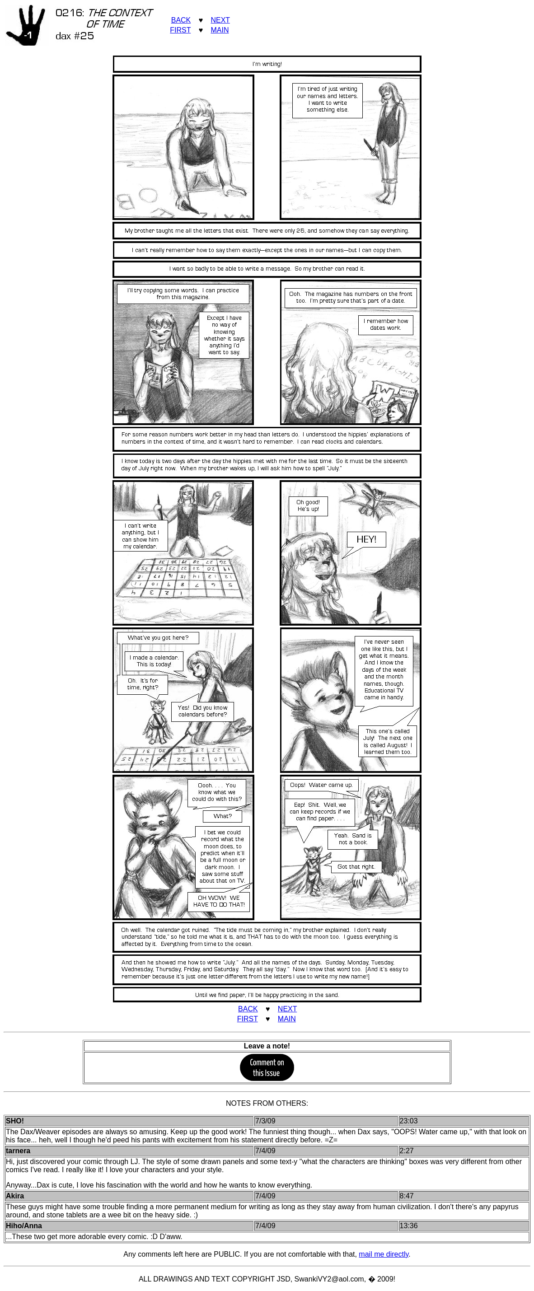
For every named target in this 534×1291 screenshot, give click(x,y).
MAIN (220, 30)
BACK (181, 20)
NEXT (220, 20)
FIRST (180, 30)
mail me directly (383, 1254)
